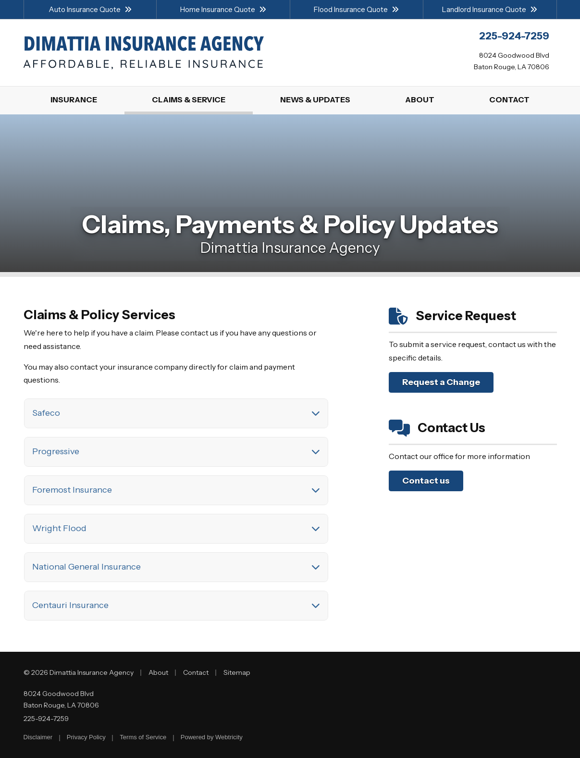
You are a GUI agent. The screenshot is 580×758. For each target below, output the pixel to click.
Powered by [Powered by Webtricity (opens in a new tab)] (212, 737)
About (158, 672)
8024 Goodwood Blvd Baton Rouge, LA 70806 (61, 699)
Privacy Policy (86, 737)
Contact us (426, 480)
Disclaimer (38, 737)
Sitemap (236, 672)
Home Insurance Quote (223, 9)
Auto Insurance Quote (90, 9)
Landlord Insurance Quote (489, 9)
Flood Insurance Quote (356, 9)
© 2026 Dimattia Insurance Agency (79, 672)
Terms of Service (143, 737)
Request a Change (441, 382)
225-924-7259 (46, 718)
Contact (196, 672)
